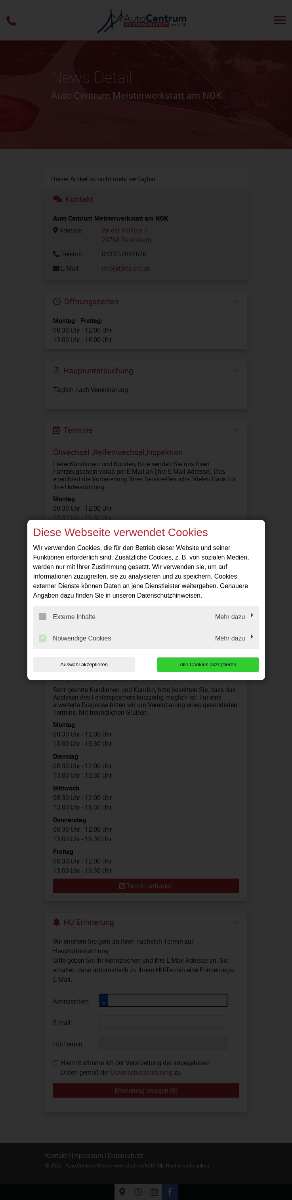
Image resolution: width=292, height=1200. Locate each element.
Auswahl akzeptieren (84, 664)
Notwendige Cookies (75, 638)
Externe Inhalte (67, 616)
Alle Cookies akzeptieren (208, 664)
